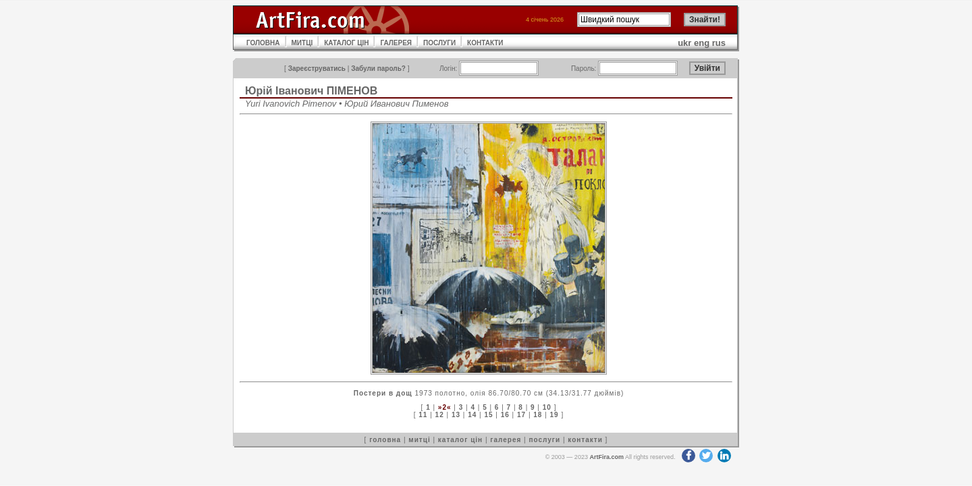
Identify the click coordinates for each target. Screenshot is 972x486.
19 (554, 414)
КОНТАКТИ (485, 43)
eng (701, 43)
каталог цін (460, 439)
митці (419, 439)
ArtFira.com (606, 457)
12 (439, 414)
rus (719, 43)
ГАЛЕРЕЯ (396, 43)
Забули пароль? (378, 68)
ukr (684, 43)
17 (521, 414)
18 (537, 414)
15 (488, 414)
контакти (585, 439)
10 (547, 407)
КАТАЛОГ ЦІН (346, 43)
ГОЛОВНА (263, 43)
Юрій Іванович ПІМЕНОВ (311, 91)
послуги (544, 439)
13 (456, 414)
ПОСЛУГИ (439, 43)
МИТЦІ (302, 43)
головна (385, 439)
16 (505, 414)
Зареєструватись (317, 68)
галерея (505, 439)
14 (472, 414)
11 (422, 414)
